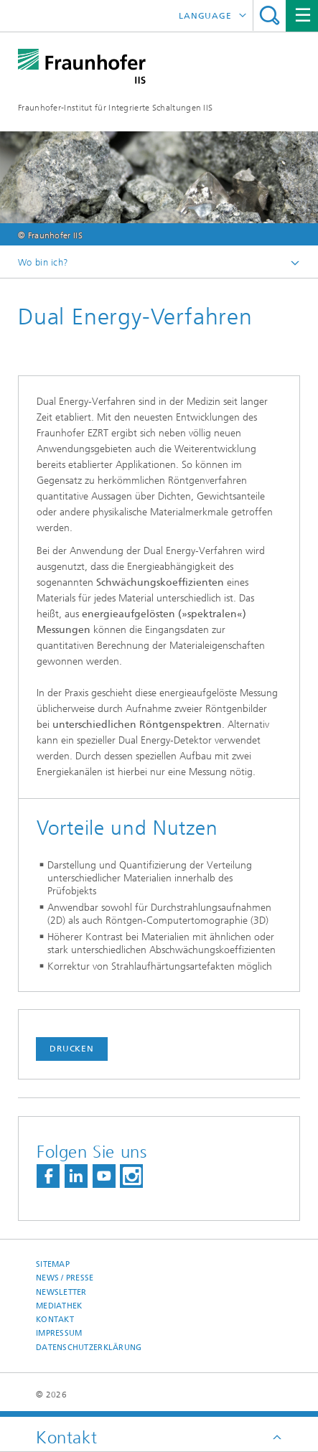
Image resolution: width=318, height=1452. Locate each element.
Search (269, 15)
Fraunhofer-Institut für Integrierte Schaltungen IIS (115, 108)
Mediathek (59, 1306)
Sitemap (53, 1264)
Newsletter (61, 1292)
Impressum (59, 1333)
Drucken (72, 1049)
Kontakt (55, 1319)
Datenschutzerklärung (89, 1347)
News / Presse (65, 1278)
